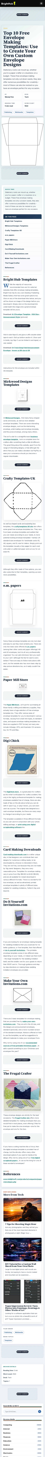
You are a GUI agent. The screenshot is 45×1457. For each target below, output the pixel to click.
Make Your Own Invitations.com (17, 258)
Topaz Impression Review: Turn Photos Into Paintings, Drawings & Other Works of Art (22, 1308)
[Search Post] (39, 1411)
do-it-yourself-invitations (15, 950)
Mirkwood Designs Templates (16, 226)
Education (22, 1441)
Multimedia (19, 112)
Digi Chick (9, 244)
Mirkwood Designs (12, 418)
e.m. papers (9, 235)
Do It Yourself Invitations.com (16, 254)
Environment (22, 1449)
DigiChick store (13, 792)
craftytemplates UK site (23, 526)
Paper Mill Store (11, 240)
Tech (5, 28)
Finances (22, 1437)
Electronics (22, 1453)
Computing (22, 1425)
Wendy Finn (9, 97)
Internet (22, 1429)
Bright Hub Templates (13, 221)
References (9, 268)
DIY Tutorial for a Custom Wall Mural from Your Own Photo (20, 1265)
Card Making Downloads (14, 249)
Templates (30, 112)
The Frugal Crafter (12, 263)
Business (22, 1433)
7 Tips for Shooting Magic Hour (20, 1224)
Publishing (8, 112)
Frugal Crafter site (22, 1118)
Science (22, 1445)
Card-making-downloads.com (14, 854)
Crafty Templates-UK (13, 230)
